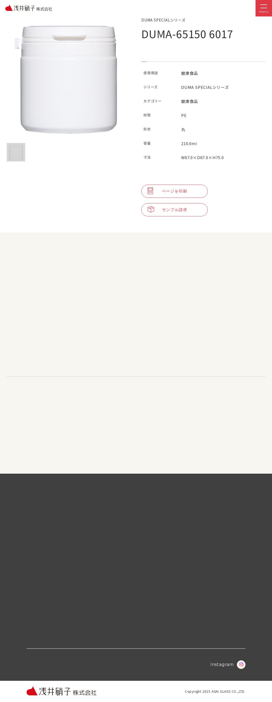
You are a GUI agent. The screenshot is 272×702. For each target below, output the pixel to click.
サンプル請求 (167, 209)
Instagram (227, 664)
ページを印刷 (167, 191)
